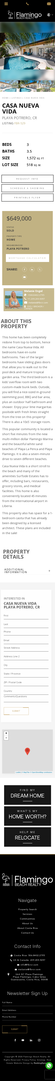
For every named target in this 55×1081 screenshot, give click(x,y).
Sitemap (41, 1060)
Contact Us (27, 933)
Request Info (27, 178)
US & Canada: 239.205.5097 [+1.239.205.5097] (29, 960)
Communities (27, 919)
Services (27, 914)
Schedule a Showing (27, 188)
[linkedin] (31, 1040)
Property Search (27, 909)
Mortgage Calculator (27, 258)
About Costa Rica (27, 928)
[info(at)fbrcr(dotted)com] (49, 4)
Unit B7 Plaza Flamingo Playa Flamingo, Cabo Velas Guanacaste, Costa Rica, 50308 (29, 977)
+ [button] (6, 733)
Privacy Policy (29, 1060)
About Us (27, 924)
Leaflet (18, 772)
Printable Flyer (27, 197)
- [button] (6, 738)
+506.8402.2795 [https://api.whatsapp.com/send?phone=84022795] (42, 294)
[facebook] (15, 1040)
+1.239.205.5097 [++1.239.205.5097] (43, 298)
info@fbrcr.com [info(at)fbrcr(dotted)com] (29, 965)
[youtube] (23, 1040)
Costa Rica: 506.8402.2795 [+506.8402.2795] (29, 955)
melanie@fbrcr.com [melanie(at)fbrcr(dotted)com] (45, 302)
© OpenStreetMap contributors (41, 772)
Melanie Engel (40, 291)
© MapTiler (26, 772)
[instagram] (39, 1040)
